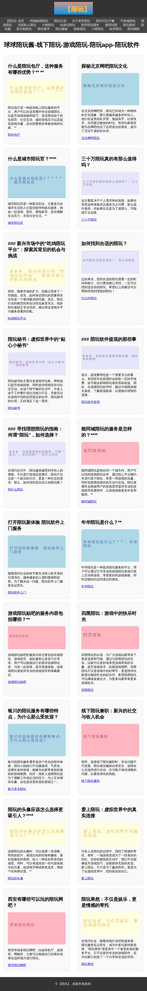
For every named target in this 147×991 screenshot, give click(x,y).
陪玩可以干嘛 (105, 21)
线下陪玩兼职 (90, 781)
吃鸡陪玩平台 (17, 318)
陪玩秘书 (14, 408)
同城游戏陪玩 (39, 21)
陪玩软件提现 (90, 402)
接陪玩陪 (111, 25)
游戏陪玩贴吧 (17, 682)
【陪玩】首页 (15, 21)
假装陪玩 (80, 29)
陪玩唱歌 (133, 29)
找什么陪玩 (15, 489)
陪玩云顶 (60, 21)
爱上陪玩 (87, 878)
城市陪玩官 (15, 222)
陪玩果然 (87, 964)
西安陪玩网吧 (17, 965)
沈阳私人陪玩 (27, 25)
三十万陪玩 (89, 219)
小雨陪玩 (97, 29)
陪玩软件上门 (17, 592)
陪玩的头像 (15, 878)
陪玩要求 (44, 29)
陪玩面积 (129, 25)
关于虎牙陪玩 (81, 21)
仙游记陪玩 (67, 25)
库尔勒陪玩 (24, 29)
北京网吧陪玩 (90, 138)
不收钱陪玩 (128, 21)
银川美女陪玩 (17, 789)
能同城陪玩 (89, 501)
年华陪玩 (87, 586)
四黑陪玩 (87, 690)
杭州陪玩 (115, 29)
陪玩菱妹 (62, 29)
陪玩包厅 (14, 134)
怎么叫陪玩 (89, 298)
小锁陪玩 (48, 25)
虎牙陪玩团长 (90, 25)
